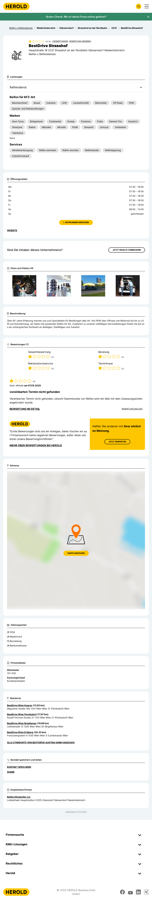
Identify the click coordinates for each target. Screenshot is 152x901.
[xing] (146, 892)
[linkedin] (138, 892)
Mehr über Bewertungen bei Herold (36, 445)
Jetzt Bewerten (117, 441)
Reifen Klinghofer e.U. (19, 797)
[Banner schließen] (148, 17)
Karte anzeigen (76, 553)
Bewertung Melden (132, 409)
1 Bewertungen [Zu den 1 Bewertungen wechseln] (60, 41)
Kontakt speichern (19, 767)
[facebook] (122, 892)
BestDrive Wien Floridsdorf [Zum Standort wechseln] (22, 714)
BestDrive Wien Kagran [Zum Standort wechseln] (19, 705)
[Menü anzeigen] (146, 6)
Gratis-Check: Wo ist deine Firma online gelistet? (76, 16)
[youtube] (130, 892)
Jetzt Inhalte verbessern (127, 250)
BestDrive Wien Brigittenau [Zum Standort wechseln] (21, 723)
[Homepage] (16, 6)
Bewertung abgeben (80, 41)
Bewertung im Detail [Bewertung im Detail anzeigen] (25, 408)
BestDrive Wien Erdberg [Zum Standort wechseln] (20, 732)
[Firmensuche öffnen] (138, 6)
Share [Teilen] (11, 772)
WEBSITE (12, 230)
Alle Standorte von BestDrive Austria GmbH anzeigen (40, 742)
